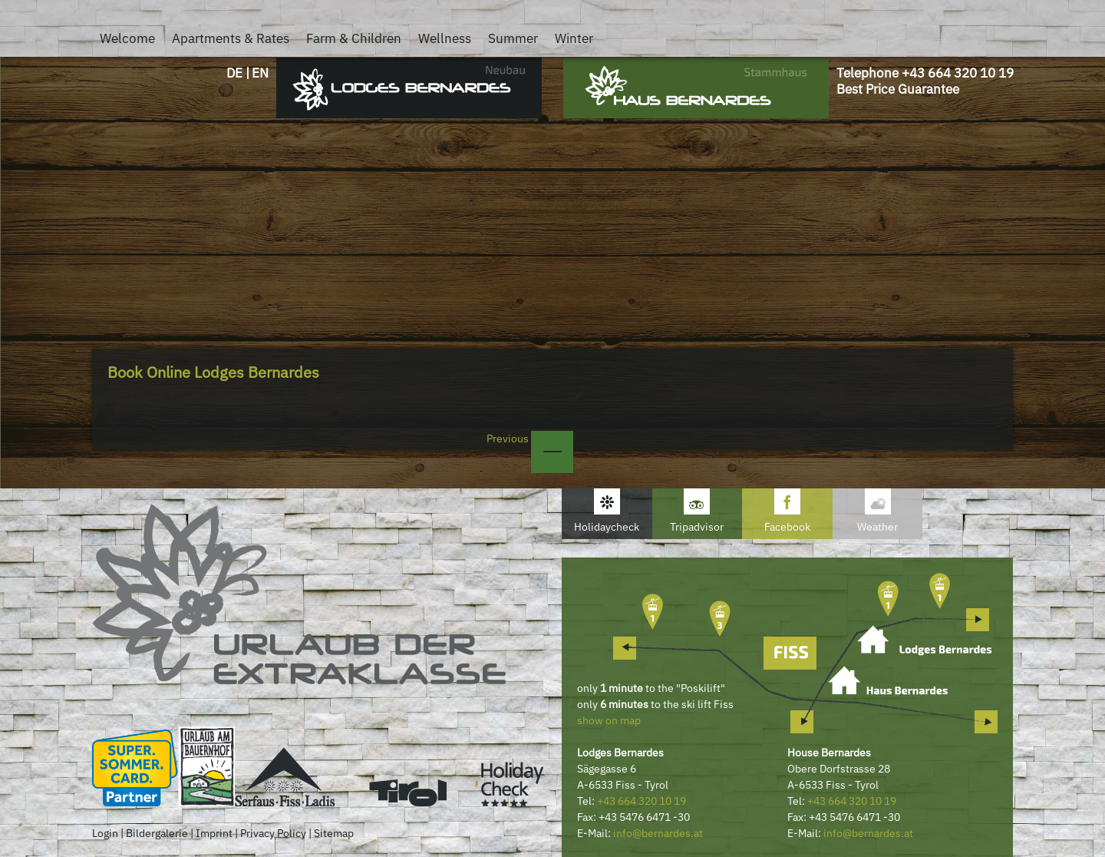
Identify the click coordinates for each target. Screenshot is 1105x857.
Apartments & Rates (230, 38)
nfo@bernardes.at (659, 833)
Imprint (214, 833)
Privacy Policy (273, 833)
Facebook (787, 527)
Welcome (127, 38)
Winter (574, 38)
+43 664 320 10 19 (958, 73)
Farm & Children (353, 38)
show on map (609, 720)
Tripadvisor (697, 527)
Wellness (444, 38)
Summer (513, 38)
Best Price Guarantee (897, 89)
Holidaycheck (606, 527)
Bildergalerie (157, 833)
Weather (877, 527)
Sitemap (334, 833)
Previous (530, 438)
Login (105, 833)
